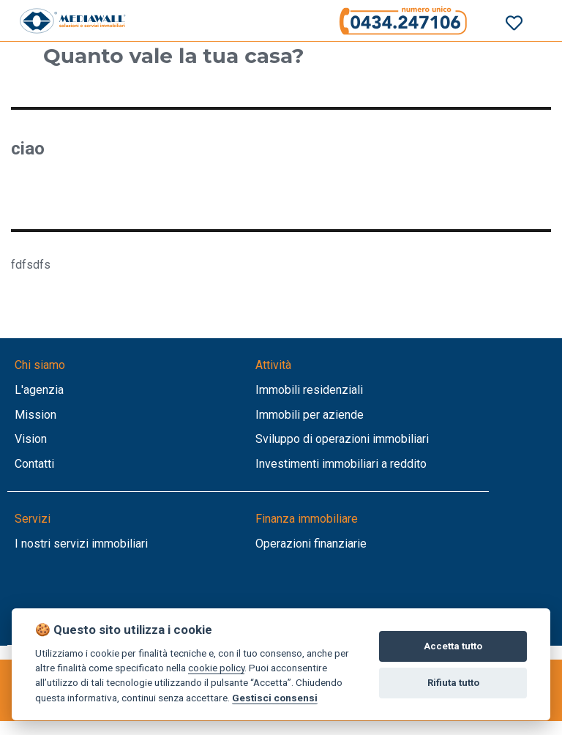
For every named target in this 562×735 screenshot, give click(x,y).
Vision (31, 439)
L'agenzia (39, 390)
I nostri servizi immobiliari (81, 544)
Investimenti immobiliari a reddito (341, 464)
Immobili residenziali (309, 390)
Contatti (34, 464)
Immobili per (289, 415)
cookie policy (216, 668)
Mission (35, 415)
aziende (343, 415)
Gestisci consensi (275, 698)
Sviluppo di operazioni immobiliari (342, 439)
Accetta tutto (453, 646)
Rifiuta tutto (453, 682)
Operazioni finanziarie (311, 544)
